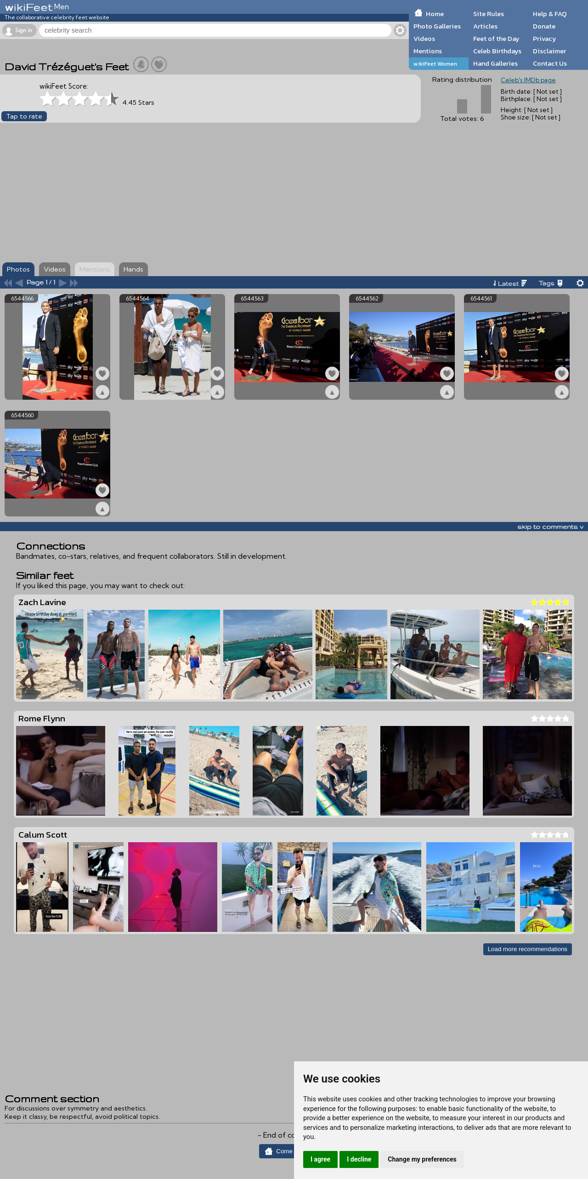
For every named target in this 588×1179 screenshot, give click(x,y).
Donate (544, 26)
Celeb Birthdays (497, 51)
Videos (424, 39)
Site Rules (488, 14)
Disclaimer (549, 51)
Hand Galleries (495, 63)
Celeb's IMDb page (528, 80)
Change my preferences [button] (422, 1159)
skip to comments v (550, 526)
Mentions (427, 51)
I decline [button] (359, 1159)
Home (435, 14)
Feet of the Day (496, 39)
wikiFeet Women (435, 63)
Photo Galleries (437, 26)
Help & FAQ (550, 14)
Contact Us (550, 63)
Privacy (544, 39)
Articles (485, 26)
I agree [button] (320, 1159)
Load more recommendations (527, 949)
